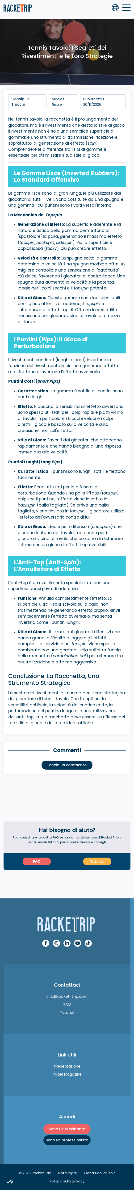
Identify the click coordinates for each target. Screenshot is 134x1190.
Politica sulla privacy (67, 1181)
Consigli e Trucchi (20, 101)
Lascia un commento (67, 765)
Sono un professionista (67, 1140)
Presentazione (67, 1066)
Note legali (67, 1172)
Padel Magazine (67, 1074)
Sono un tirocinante (67, 1129)
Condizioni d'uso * (99, 1172)
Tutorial (97, 861)
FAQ (36, 861)
